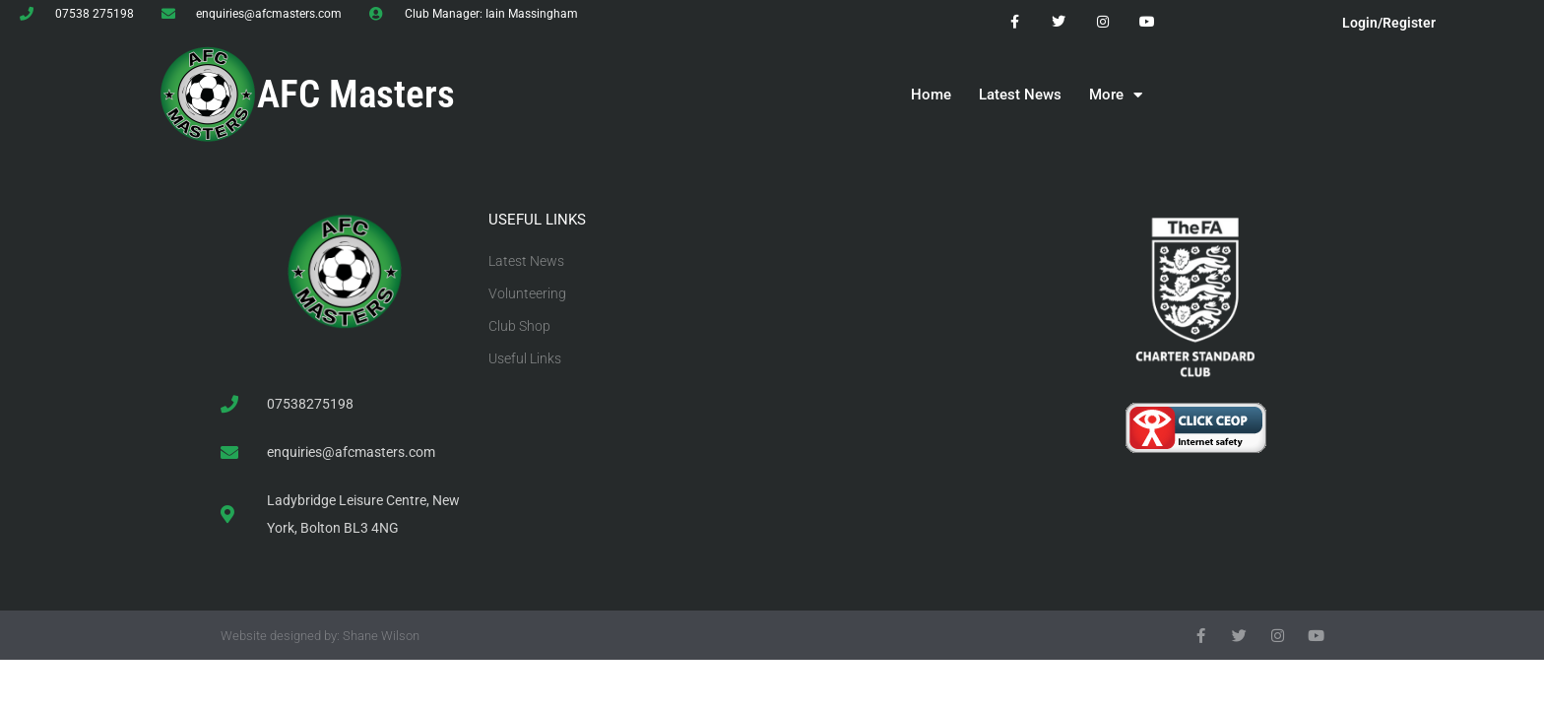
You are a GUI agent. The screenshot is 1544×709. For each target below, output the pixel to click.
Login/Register (1389, 23)
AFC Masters (356, 94)
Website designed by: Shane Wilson (320, 635)
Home (931, 94)
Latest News (1020, 94)
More (1115, 95)
